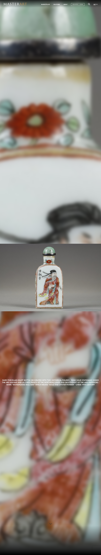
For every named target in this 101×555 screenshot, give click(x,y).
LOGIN (81, 4)
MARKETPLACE (45, 4)
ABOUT (65, 4)
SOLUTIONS (56, 4)
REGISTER (75, 4)
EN (94, 4)
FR (97, 4)
